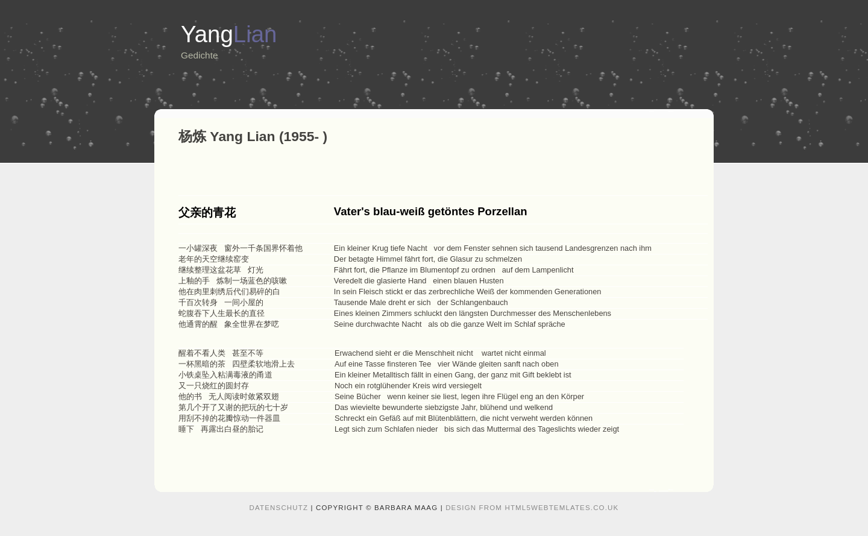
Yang (229, 34)
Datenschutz (279, 507)
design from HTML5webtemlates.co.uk (531, 507)
